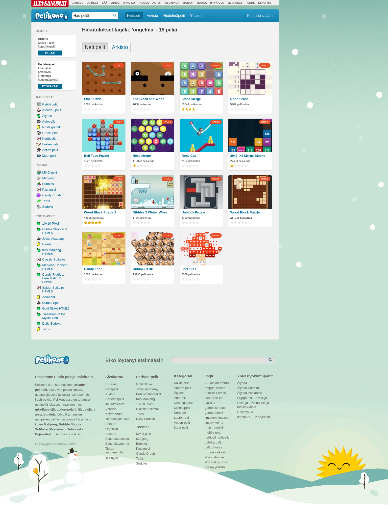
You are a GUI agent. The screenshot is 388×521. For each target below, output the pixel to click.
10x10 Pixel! (51, 223)
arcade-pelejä (45, 414)
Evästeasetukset (117, 439)
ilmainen (211, 417)
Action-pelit (50, 150)
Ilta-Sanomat (50, 3)
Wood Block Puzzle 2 (100, 212)
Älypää (242, 383)
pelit (208, 447)
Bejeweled (43, 434)
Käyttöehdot (113, 414)
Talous (143, 2)
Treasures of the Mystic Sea (54, 316)
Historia (110, 434)
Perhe (250, 2)
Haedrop (115, 15)
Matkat (188, 2)
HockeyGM (245, 412)
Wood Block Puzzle (245, 212)
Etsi (271, 360)
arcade (220, 388)
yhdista (220, 467)
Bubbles (48, 184)
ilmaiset (223, 417)
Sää (104, 2)
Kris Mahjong (145, 399)
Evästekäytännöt (117, 443)
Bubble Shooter (71, 424)
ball (214, 393)
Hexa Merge (142, 155)
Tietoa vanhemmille (114, 449)
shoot (209, 457)
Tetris (46, 201)
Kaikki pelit (50, 104)
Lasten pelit (50, 144)
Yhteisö (196, 15)
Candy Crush (51, 195)
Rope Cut (189, 155)
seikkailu (221, 452)
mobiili (219, 427)
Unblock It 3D (143, 269)
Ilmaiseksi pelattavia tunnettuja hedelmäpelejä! (50, 76)
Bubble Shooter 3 (148, 394)
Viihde (115, 2)
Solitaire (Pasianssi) (50, 429)
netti (218, 432)
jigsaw (209, 422)
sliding (215, 462)
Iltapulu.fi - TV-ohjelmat (253, 417)
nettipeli (210, 437)
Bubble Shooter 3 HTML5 (54, 231)
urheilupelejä (45, 409)
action (214, 383)
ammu (224, 383)
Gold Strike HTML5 (56, 308)
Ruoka (202, 2)
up (212, 467)
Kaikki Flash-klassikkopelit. (50, 46)
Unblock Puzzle (193, 212)
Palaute (110, 424)
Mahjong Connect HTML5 (55, 267)
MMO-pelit (49, 172)
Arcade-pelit (182, 388)
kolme (219, 422)
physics (217, 447)
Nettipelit (134, 15)
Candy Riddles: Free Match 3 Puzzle (53, 278)
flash (208, 398)
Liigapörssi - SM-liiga (252, 398)
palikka (210, 442)
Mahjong (48, 178)
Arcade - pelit (51, 110)
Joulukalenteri (115, 404)
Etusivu (78, 2)
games (209, 413)
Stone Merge (191, 99)
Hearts (47, 244)
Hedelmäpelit (174, 15)
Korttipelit (49, 138)
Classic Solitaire (53, 259)
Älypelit (47, 116)
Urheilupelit (50, 133)
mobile (209, 432)
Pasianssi (49, 189)
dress (222, 393)
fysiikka (210, 403)
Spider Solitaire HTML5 (53, 289)
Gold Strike (144, 384)
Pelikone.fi (52, 15)
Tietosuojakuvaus (117, 419)
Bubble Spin (51, 303)
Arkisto (152, 15)
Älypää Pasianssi (249, 393)
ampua (210, 388)
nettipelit (223, 437)
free (215, 398)
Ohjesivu (111, 429)
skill (207, 462)
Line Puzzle (93, 99)
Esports (264, 2)
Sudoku (47, 206)
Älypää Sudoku (248, 388)
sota (224, 462)
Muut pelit (49, 155)
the (207, 467)
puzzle (209, 452)
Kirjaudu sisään (260, 15)
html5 (219, 413)
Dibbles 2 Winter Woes (150, 212)
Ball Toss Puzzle (96, 155)
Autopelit (48, 121)
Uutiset (92, 2)
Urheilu (129, 2)
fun (221, 398)
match (209, 427)
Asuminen (172, 2)
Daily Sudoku (51, 323)
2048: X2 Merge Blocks (247, 155)
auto (208, 393)
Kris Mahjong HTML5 (51, 252)
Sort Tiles (189, 269)
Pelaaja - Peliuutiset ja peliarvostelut (253, 403)
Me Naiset (234, 2)
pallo (219, 442)
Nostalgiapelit (52, 127)
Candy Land (93, 269)
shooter (219, 457)
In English (112, 458)
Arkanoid (48, 297)
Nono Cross (239, 99)
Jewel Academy (53, 238)
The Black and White (148, 99)
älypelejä (85, 409)
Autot (157, 2)
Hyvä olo (217, 2)
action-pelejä (66, 409)
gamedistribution (216, 408)
